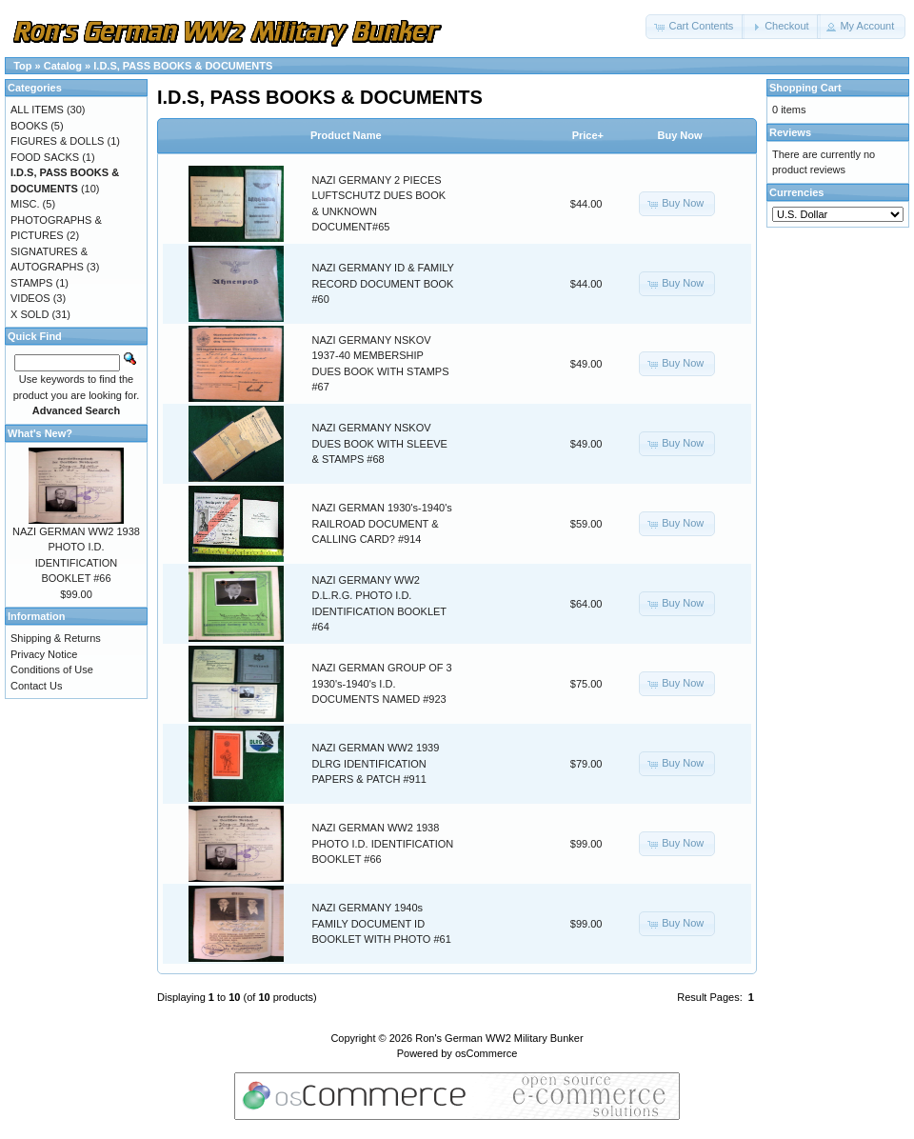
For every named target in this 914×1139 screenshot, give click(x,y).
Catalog (63, 65)
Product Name (346, 135)
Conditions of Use (51, 669)
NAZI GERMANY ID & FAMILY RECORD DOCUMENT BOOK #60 (383, 283)
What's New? (40, 433)
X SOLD (29, 314)
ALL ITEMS (37, 109)
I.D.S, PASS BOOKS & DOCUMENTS (182, 65)
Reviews (790, 132)
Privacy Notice (43, 654)
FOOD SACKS (44, 157)
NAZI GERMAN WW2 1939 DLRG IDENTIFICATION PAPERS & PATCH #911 (376, 763)
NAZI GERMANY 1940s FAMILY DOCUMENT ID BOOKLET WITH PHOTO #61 (381, 923)
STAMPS (31, 283)
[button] (695, 26)
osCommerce (486, 1053)
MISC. (25, 204)
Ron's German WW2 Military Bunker (499, 1038)
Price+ (588, 135)
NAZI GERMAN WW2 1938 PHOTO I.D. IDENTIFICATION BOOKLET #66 (383, 843)
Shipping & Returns (55, 638)
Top (22, 65)
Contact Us (36, 685)
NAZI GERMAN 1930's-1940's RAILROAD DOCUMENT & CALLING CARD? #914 (382, 523)
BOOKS (29, 125)
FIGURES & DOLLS (57, 141)
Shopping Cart (805, 87)
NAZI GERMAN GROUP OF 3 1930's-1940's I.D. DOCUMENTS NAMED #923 (382, 683)
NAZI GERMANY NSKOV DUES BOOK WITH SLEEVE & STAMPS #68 (379, 443)
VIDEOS (30, 298)
